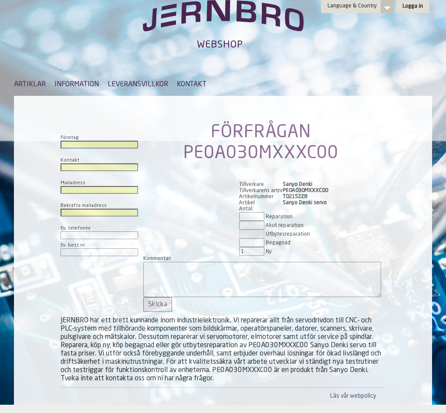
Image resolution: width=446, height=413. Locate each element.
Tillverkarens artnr (261, 190)
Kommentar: (157, 258)
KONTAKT (191, 84)
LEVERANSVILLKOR (138, 84)
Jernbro (223, 24)
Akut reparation (285, 225)
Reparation (279, 217)
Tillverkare (251, 184)
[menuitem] (30, 88)
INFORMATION (76, 84)
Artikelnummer (256, 197)
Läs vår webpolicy (353, 396)
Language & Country (352, 6)
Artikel (247, 203)
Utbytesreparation (288, 234)
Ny (269, 251)
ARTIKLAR (30, 84)
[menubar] (110, 91)
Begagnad (278, 243)
